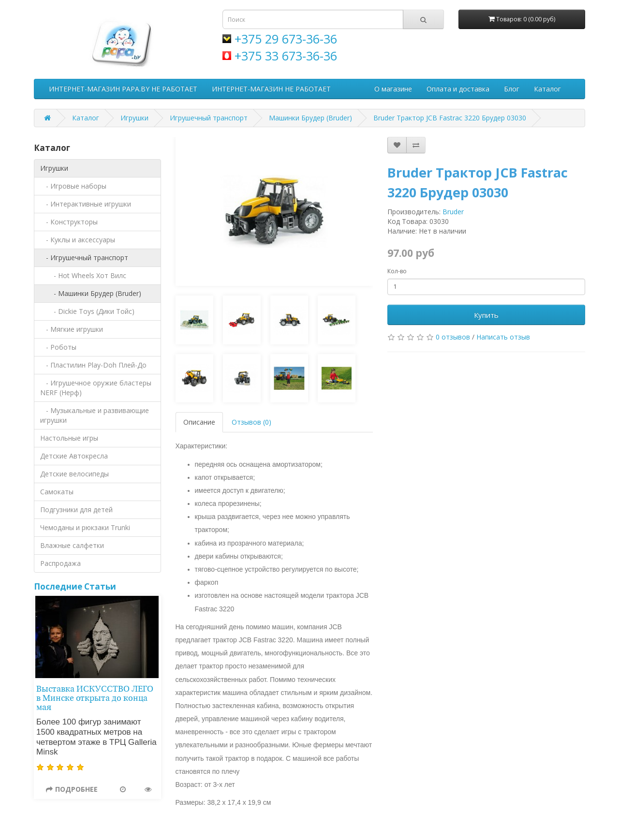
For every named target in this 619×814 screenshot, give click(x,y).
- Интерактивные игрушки (85, 203)
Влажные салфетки (72, 545)
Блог (511, 88)
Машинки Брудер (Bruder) (310, 117)
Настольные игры (69, 438)
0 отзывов (453, 336)
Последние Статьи (75, 586)
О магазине (393, 88)
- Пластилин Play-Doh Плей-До (93, 365)
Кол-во (397, 271)
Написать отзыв (503, 336)
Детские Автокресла (74, 455)
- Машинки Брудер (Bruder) (90, 293)
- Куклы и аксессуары (77, 239)
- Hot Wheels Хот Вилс (83, 275)
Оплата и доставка (458, 88)
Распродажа (60, 563)
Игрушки (134, 117)
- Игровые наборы (73, 186)
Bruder (453, 211)
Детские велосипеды (74, 473)
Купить (486, 315)
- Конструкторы (69, 221)
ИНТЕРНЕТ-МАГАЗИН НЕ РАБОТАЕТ (271, 88)
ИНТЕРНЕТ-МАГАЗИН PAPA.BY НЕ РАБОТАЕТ (123, 88)
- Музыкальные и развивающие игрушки (94, 415)
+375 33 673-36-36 (286, 55)
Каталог (547, 88)
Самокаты (57, 491)
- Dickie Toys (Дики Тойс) (87, 311)
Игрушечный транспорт (209, 117)
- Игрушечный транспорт (84, 257)
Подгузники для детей (76, 509)
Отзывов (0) (251, 422)
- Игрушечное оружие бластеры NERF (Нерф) (95, 387)
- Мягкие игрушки (71, 329)
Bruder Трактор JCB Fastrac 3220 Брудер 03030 (449, 117)
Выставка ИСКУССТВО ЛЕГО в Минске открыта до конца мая (94, 698)
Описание (199, 422)
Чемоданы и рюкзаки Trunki (85, 527)
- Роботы (58, 347)
